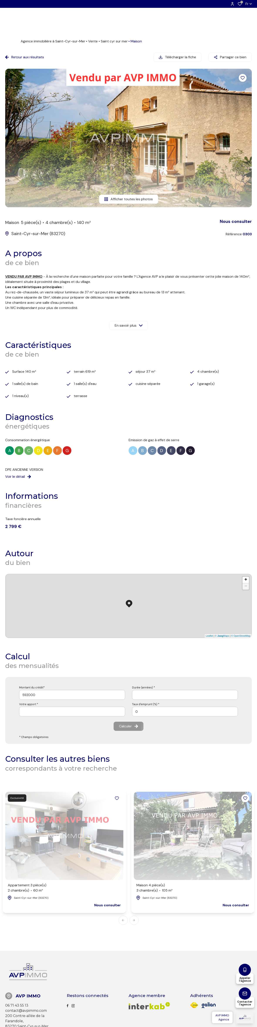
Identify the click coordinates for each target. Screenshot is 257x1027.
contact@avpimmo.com (26, 1011)
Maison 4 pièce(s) (154, 888)
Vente (93, 41)
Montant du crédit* (32, 687)
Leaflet (209, 636)
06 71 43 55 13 (16, 1005)
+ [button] (245, 580)
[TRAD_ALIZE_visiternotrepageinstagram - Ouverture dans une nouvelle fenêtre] (73, 1005)
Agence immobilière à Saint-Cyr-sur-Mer (53, 41)
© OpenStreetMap (240, 636)
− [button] (245, 586)
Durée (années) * (143, 687)
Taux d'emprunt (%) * (145, 704)
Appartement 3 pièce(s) (27, 888)
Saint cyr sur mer (114, 41)
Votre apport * (28, 704)
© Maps (222, 636)
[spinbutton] (185, 711)
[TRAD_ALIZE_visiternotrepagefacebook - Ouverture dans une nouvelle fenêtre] (67, 1005)
